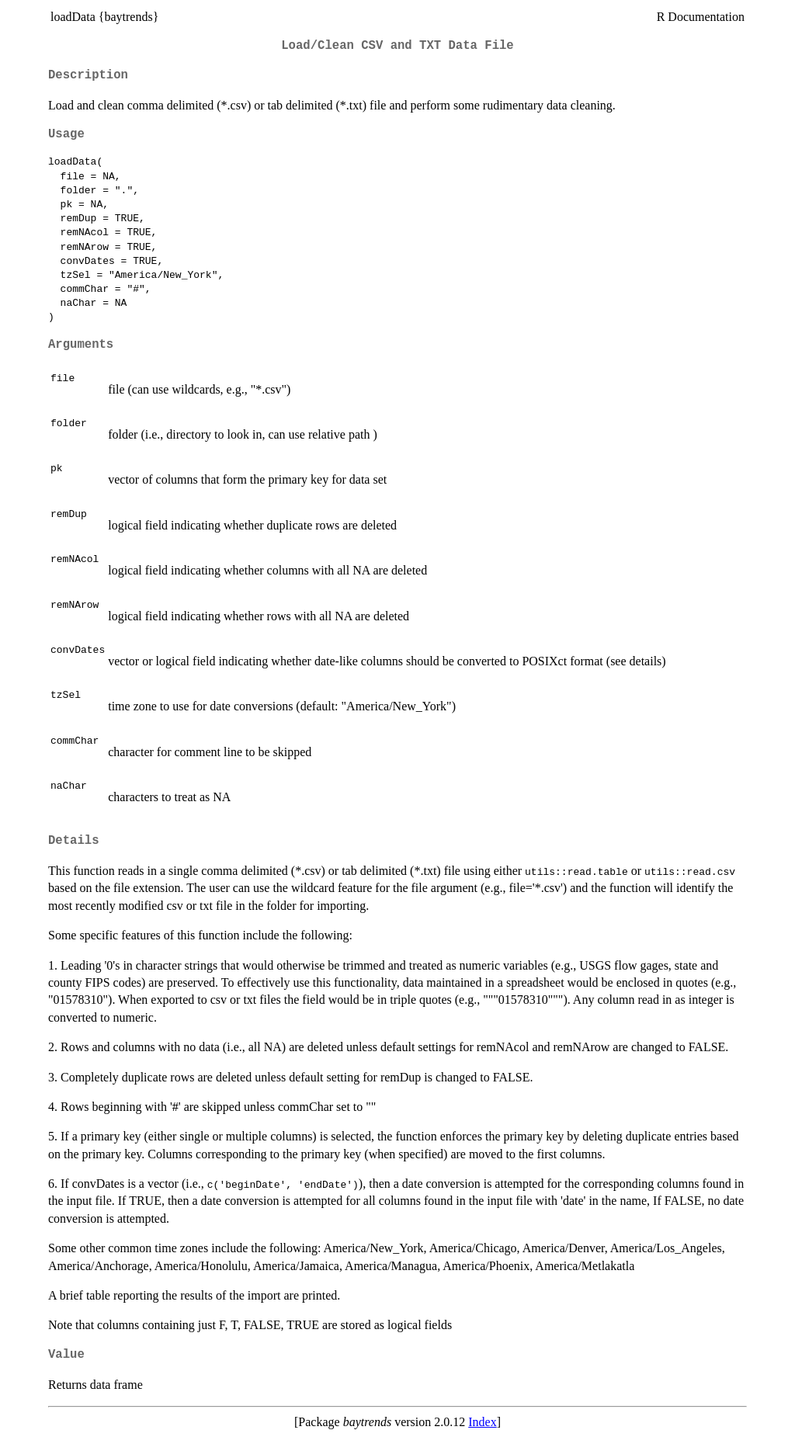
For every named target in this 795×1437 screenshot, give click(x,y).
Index (482, 1421)
